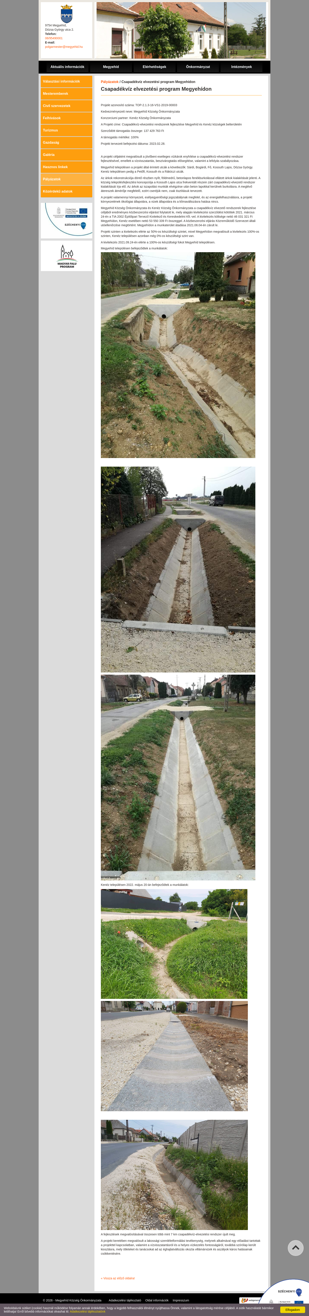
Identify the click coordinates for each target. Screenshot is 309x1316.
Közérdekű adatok (58, 191)
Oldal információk (156, 1300)
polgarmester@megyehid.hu (64, 46)
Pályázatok (52, 179)
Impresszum (181, 1300)
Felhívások (52, 118)
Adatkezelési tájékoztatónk (87, 1311)
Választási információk (61, 81)
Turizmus (50, 130)
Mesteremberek (55, 93)
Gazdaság (51, 142)
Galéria (49, 155)
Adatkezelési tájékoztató (125, 1300)
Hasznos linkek (55, 167)
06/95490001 (54, 38)
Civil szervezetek (56, 106)
